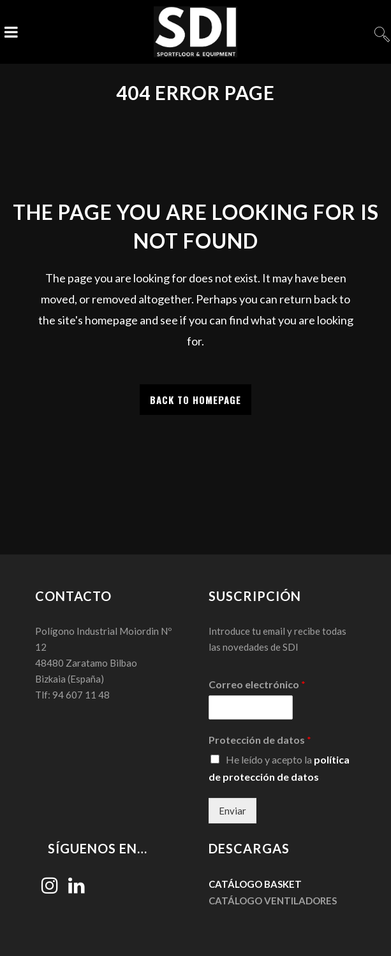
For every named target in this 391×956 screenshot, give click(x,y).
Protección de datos (260, 740)
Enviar (232, 810)
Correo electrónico (257, 684)
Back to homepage (195, 400)
